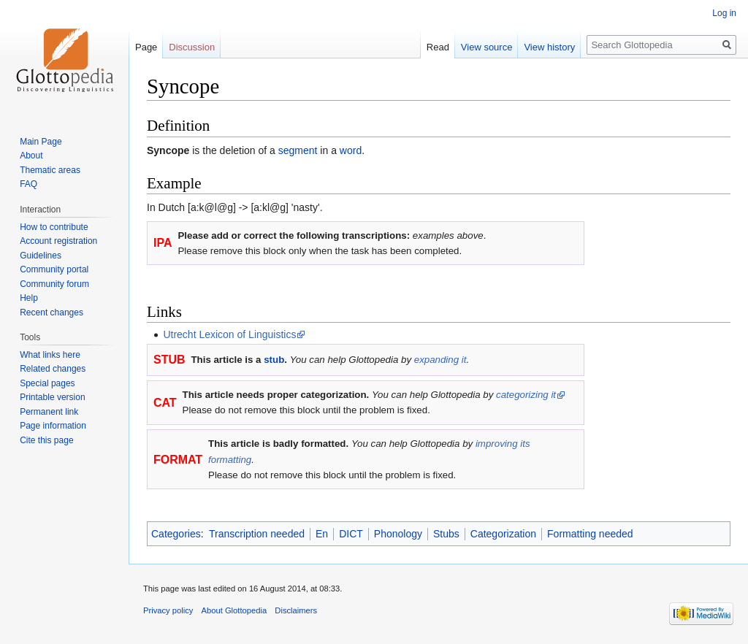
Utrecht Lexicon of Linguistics (229, 334)
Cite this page (46, 440)
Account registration (58, 241)
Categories (176, 534)
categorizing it (526, 394)
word (351, 150)
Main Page (40, 142)
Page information (53, 426)
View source (487, 47)
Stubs (446, 534)
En (322, 534)
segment (298, 150)
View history (549, 47)
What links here (50, 355)
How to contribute (54, 227)
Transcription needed (257, 534)
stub (274, 359)
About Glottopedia (234, 610)
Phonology (398, 534)
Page (146, 47)
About (31, 155)
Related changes (52, 369)
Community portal (54, 269)
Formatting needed (590, 534)
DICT (351, 534)
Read (438, 47)
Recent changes (51, 312)
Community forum (54, 284)
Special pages (47, 383)
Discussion (192, 47)
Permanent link (49, 412)
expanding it (440, 359)
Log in (724, 13)
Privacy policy (168, 610)
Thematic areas (50, 170)
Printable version (52, 397)
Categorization (503, 534)
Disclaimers (296, 610)
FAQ (28, 184)
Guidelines (40, 255)
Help (29, 298)
